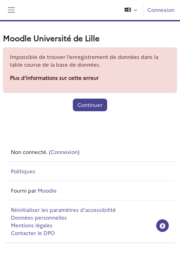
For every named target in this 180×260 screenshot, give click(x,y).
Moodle (47, 190)
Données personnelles (39, 217)
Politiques (23, 171)
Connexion (160, 9)
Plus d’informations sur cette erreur (54, 77)
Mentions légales (32, 225)
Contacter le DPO (33, 232)
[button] (130, 10)
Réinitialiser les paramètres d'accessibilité (63, 209)
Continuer (90, 104)
